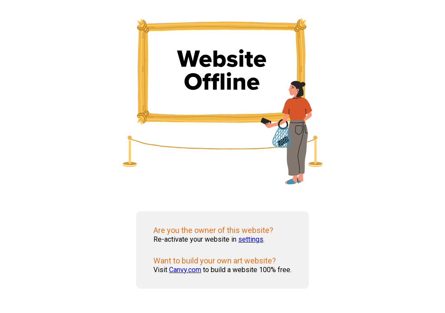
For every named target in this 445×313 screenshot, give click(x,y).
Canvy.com (185, 270)
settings (250, 239)
